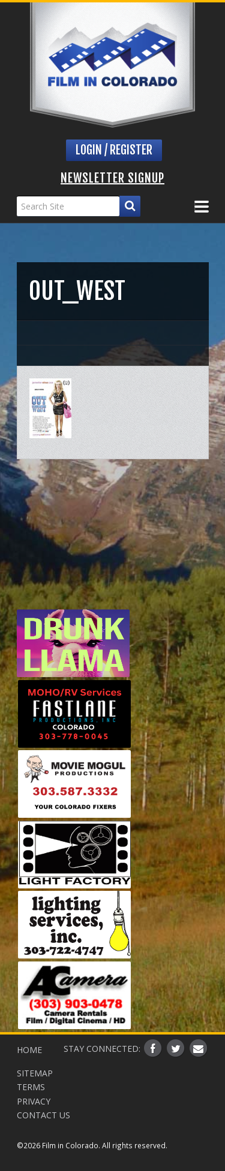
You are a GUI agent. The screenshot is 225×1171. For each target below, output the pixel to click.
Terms (31, 1087)
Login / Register (114, 149)
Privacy (33, 1101)
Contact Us (43, 1115)
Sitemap (35, 1073)
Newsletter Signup (112, 178)
